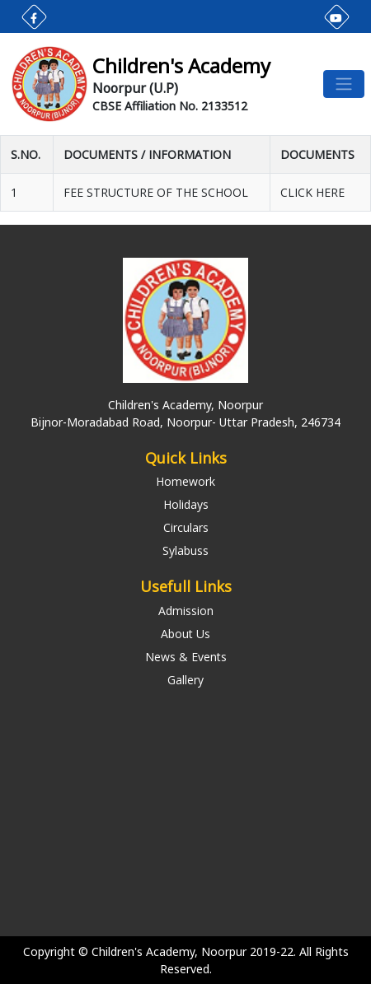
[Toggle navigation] (343, 84)
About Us (185, 633)
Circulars (186, 527)
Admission (186, 610)
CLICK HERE (312, 192)
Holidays (186, 504)
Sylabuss (185, 550)
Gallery (185, 680)
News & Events (186, 657)
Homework (185, 481)
